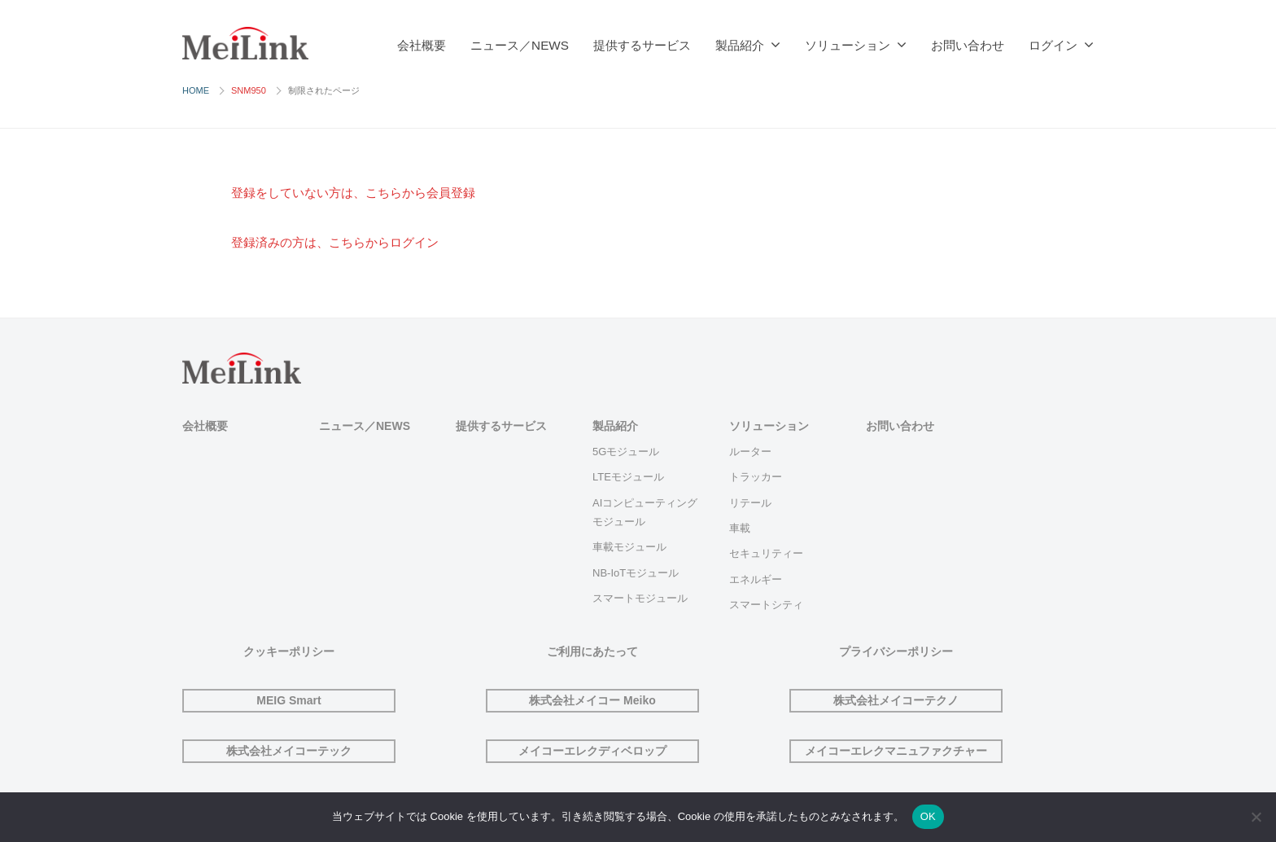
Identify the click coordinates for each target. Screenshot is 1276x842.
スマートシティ (766, 605)
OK (928, 816)
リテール (750, 503)
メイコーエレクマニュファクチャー (896, 750)
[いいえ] (1256, 817)
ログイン (1053, 45)
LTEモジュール (628, 477)
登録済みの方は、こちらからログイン (348, 242)
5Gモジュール (625, 451)
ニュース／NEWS (519, 45)
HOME (195, 90)
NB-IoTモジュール (635, 573)
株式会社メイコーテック (289, 750)
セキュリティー (766, 553)
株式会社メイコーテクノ (896, 700)
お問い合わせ (967, 45)
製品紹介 (739, 45)
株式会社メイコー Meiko (592, 700)
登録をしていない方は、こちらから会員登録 (369, 192)
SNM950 (248, 90)
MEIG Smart (288, 700)
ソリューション (847, 45)
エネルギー (755, 579)
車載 (739, 528)
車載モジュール (629, 547)
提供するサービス (642, 45)
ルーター (750, 451)
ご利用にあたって (592, 651)
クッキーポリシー (288, 651)
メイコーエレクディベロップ (592, 750)
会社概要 (421, 45)
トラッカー (755, 477)
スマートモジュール (640, 598)
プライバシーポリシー (896, 651)
